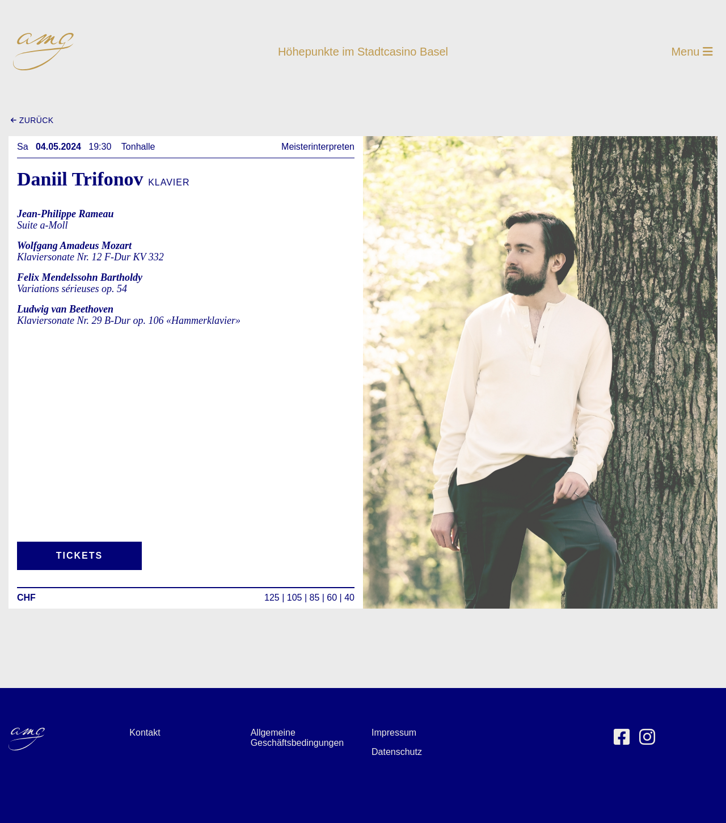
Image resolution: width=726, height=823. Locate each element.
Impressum (394, 732)
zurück (32, 120)
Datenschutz (397, 752)
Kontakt (144, 732)
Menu (692, 51)
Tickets (79, 555)
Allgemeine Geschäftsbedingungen (297, 738)
